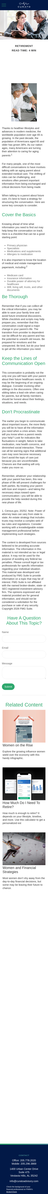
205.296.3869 (28, 1163)
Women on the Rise (18, 745)
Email (5, 647)
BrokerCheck (11, 1192)
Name (5, 632)
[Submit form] (8, 686)
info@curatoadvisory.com (24, 1181)
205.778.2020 (28, 1160)
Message (7, 663)
